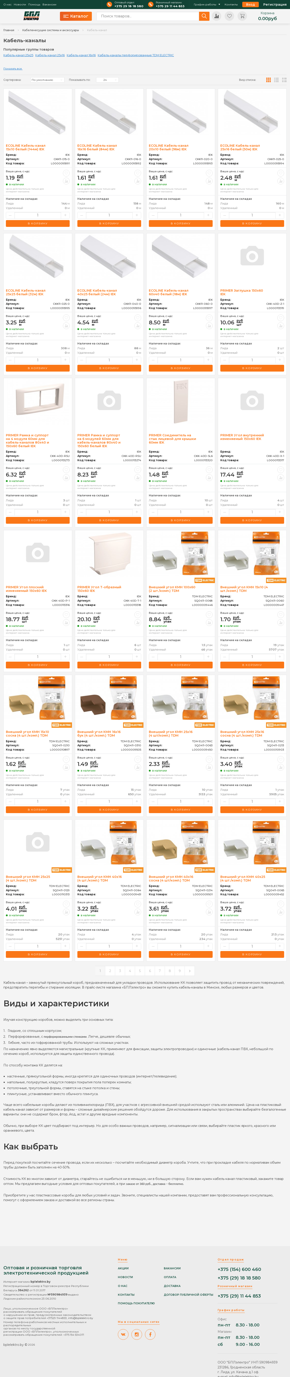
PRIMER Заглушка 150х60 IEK (241, 292)
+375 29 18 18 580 (128, 6)
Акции (123, 1268)
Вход (250, 4)
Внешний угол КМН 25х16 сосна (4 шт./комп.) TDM (242, 733)
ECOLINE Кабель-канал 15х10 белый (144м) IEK (25, 147)
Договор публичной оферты (188, 1294)
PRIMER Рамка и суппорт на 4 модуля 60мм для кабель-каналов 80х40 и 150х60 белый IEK (27, 440)
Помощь (34, 4)
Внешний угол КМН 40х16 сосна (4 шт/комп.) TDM (171, 878)
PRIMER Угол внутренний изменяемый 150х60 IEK (242, 437)
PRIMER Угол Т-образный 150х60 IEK (99, 589)
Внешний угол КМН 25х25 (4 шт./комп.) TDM (28, 878)
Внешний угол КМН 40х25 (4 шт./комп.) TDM (242, 878)
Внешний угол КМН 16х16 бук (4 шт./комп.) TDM (99, 733)
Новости (20, 4)
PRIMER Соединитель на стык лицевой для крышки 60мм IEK (172, 438)
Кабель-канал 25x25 (18, 55)
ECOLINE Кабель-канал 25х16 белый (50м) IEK (240, 147)
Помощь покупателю (136, 1303)
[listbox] (47, 80)
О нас (7, 4)
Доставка (172, 1286)
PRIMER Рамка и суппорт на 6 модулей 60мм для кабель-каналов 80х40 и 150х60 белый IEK (99, 440)
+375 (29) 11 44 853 (239, 1296)
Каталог (75, 16)
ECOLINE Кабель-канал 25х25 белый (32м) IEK (25, 292)
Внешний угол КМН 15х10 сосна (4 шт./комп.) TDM (27, 733)
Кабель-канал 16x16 (81, 55)
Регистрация (275, 4)
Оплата (170, 1277)
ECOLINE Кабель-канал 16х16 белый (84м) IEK (97, 147)
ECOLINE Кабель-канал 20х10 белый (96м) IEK (168, 147)
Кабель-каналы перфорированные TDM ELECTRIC (136, 55)
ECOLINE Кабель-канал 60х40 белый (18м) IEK (168, 292)
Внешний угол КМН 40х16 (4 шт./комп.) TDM (99, 878)
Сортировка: (12, 79)
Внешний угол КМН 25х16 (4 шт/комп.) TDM (171, 733)
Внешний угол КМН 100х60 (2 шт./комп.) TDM (172, 589)
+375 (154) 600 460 (239, 1269)
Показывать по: (79, 79)
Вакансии (49, 4)
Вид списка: (247, 79)
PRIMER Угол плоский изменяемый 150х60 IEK (26, 589)
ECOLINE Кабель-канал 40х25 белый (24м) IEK (97, 292)
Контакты (231, 4)
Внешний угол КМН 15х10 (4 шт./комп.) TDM (244, 589)
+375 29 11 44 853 (170, 6)
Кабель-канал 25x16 (50, 55)
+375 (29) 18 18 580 (239, 1278)
